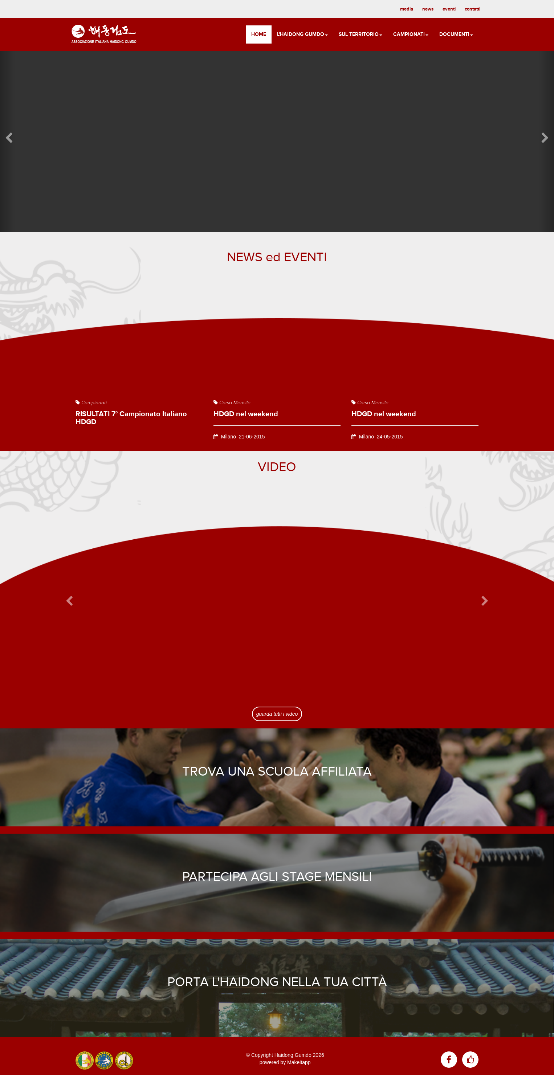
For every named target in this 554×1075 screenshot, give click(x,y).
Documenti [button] (456, 34)
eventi (449, 9)
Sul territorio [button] (360, 34)
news (427, 9)
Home (258, 34)
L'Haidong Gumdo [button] (302, 34)
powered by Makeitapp (285, 1062)
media (406, 9)
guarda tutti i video (277, 714)
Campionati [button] (410, 34)
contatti (472, 9)
